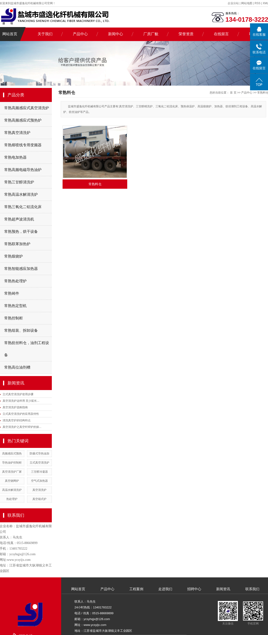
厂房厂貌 (150, 34)
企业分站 (233, 3)
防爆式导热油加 (39, 453)
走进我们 (165, 589)
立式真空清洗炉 (39, 462)
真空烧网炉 (12, 480)
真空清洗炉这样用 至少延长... (21, 400)
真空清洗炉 (39, 490)
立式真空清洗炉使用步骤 (18, 394)
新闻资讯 (223, 589)
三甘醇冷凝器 (39, 471)
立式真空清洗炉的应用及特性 (21, 413)
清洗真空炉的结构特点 (17, 420)
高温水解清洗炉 (12, 490)
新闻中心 (115, 34)
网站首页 (78, 589)
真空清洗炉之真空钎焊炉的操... (22, 427)
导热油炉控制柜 (12, 462)
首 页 (233, 92)
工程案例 (136, 589)
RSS (258, 3)
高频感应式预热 (12, 453)
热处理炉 (12, 499)
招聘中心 (194, 589)
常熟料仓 (95, 184)
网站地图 (247, 3)
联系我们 (252, 589)
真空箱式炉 (39, 499)
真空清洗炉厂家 (12, 471)
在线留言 (221, 34)
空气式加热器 (39, 480)
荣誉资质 (186, 34)
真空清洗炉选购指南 (15, 407)
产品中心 (80, 34)
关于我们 (45, 34)
